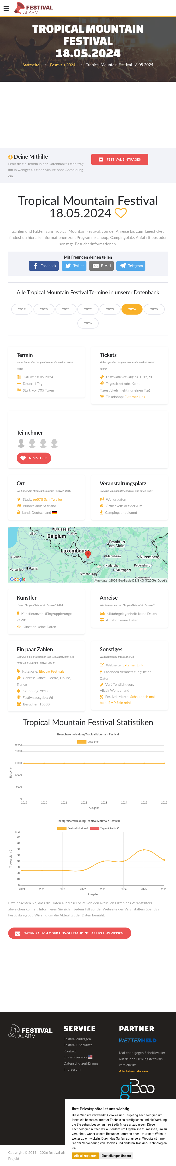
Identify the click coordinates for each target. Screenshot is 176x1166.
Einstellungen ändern (116, 1156)
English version (78, 1057)
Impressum (72, 1069)
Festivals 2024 (62, 64)
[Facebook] (44, 266)
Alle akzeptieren (85, 1156)
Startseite (31, 64)
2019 (22, 309)
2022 (88, 309)
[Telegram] (130, 266)
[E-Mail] (101, 266)
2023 (110, 309)
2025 (154, 309)
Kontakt (70, 1051)
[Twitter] (74, 266)
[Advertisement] (88, 115)
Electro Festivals (51, 671)
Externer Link (135, 396)
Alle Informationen (133, 1071)
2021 (66, 309)
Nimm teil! (33, 458)
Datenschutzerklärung (81, 1063)
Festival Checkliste (78, 1045)
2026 (88, 323)
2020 (44, 309)
